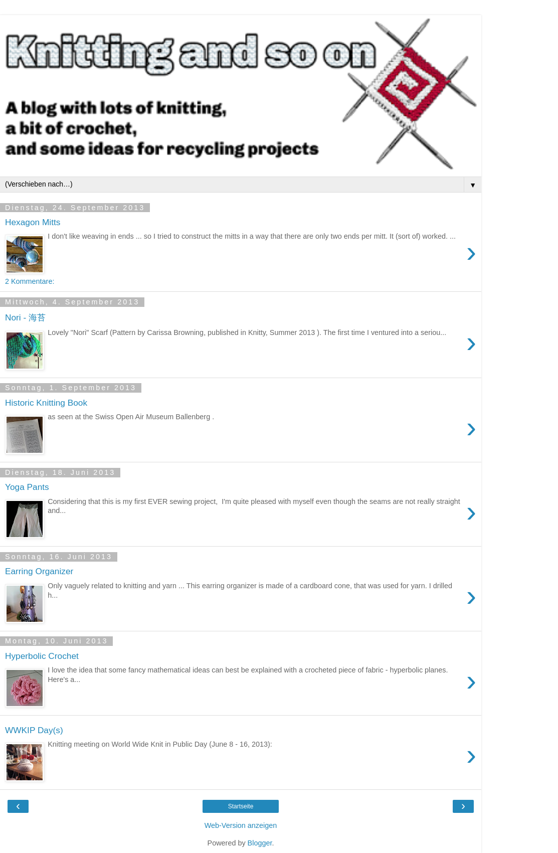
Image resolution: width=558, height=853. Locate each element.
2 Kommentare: (29, 281)
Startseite (241, 806)
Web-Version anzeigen (241, 825)
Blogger (260, 843)
